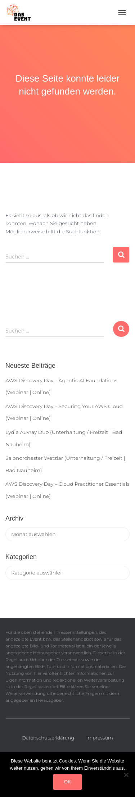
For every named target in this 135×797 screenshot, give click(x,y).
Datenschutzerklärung (48, 738)
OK (67, 781)
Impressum (99, 738)
